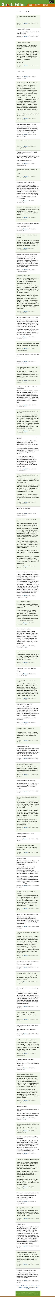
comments (37, 4)
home (30, 4)
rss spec (26, 1287)
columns (45, 4)
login (36, 5)
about (30, 5)
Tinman (25, 23)
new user (45, 5)
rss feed (20, 1287)
